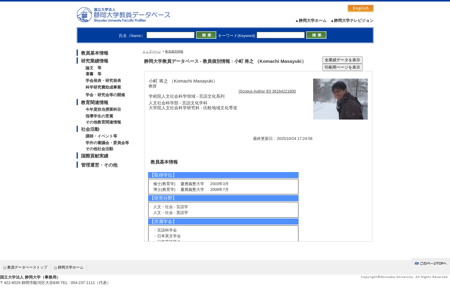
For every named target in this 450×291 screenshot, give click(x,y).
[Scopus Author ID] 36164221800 (267, 91)
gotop (431, 262)
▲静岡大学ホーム (311, 20)
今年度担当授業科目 (103, 109)
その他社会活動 (99, 149)
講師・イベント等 (101, 136)
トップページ (152, 51)
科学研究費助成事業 (103, 87)
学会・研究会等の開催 (105, 95)
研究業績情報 (94, 60)
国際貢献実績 (94, 155)
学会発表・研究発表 (103, 80)
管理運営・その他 (99, 164)
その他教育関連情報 (103, 122)
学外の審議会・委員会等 (107, 142)
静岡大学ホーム (70, 267)
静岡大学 (129, 14)
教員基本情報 (94, 53)
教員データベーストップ (27, 267)
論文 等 (93, 68)
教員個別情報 (174, 51)
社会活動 (90, 129)
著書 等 (93, 74)
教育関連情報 (94, 102)
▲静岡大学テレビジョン (352, 20)
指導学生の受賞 (99, 116)
